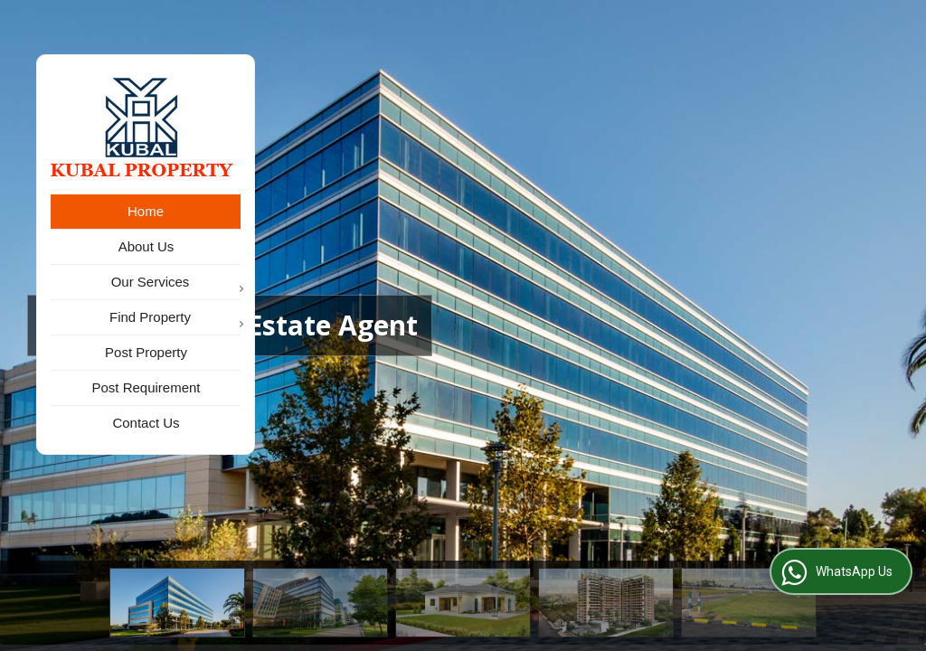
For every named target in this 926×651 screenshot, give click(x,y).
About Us (146, 246)
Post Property (146, 352)
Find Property (175, 318)
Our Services (176, 283)
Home (146, 211)
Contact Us (145, 422)
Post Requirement (145, 387)
